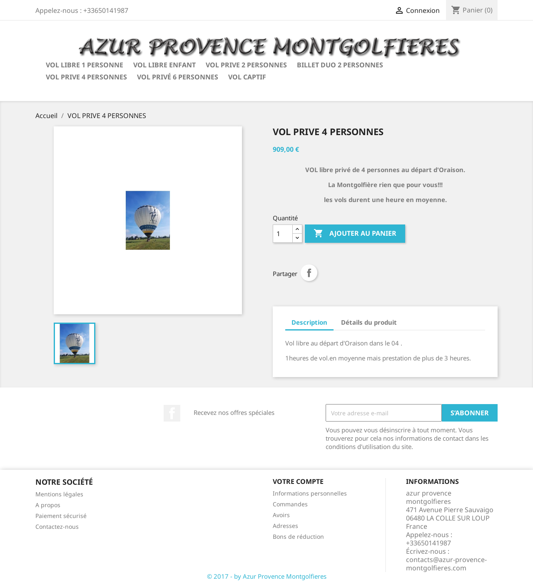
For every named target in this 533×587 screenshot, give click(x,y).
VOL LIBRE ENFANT (164, 64)
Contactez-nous (57, 526)
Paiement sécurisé (61, 516)
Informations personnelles (310, 493)
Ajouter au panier (355, 233)
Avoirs (281, 515)
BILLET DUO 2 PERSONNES (340, 64)
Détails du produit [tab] (369, 322)
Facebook (172, 413)
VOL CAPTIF (247, 76)
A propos (47, 505)
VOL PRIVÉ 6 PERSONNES (177, 76)
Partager (309, 272)
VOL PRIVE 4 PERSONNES (86, 76)
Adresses (285, 526)
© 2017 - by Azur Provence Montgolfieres (266, 576)
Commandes (290, 504)
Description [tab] (309, 322)
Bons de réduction (298, 536)
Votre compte (298, 481)
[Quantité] (283, 233)
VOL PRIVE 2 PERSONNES (246, 64)
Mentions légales (59, 494)
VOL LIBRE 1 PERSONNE (84, 64)
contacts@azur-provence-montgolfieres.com (446, 563)
